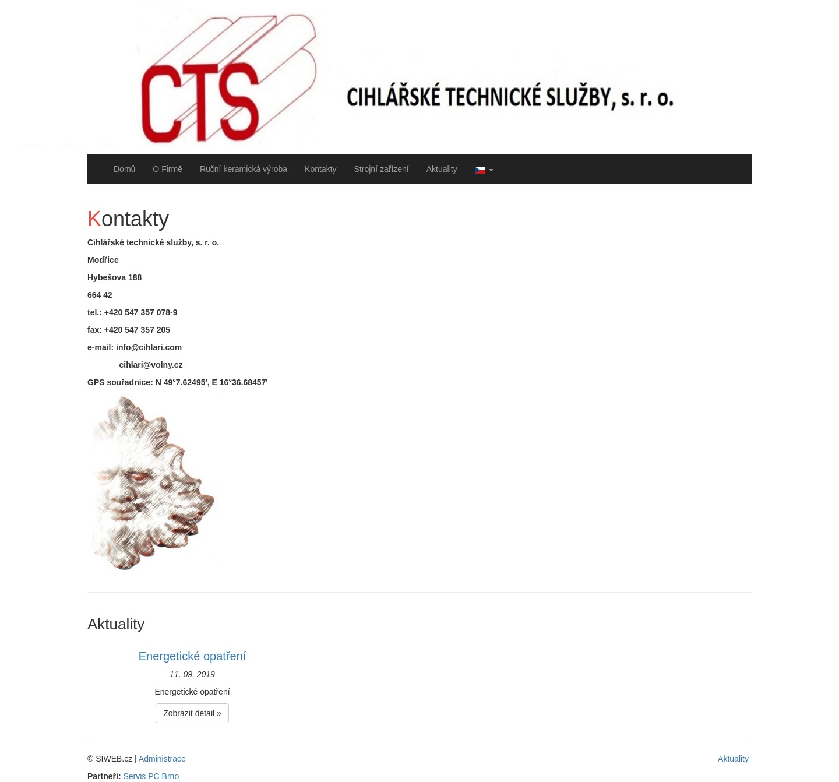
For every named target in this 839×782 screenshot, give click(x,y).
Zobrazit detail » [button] (192, 713)
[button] (484, 169)
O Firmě (167, 169)
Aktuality (441, 169)
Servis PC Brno (151, 776)
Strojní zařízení (381, 169)
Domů (124, 169)
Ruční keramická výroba (243, 169)
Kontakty (320, 169)
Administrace (162, 758)
